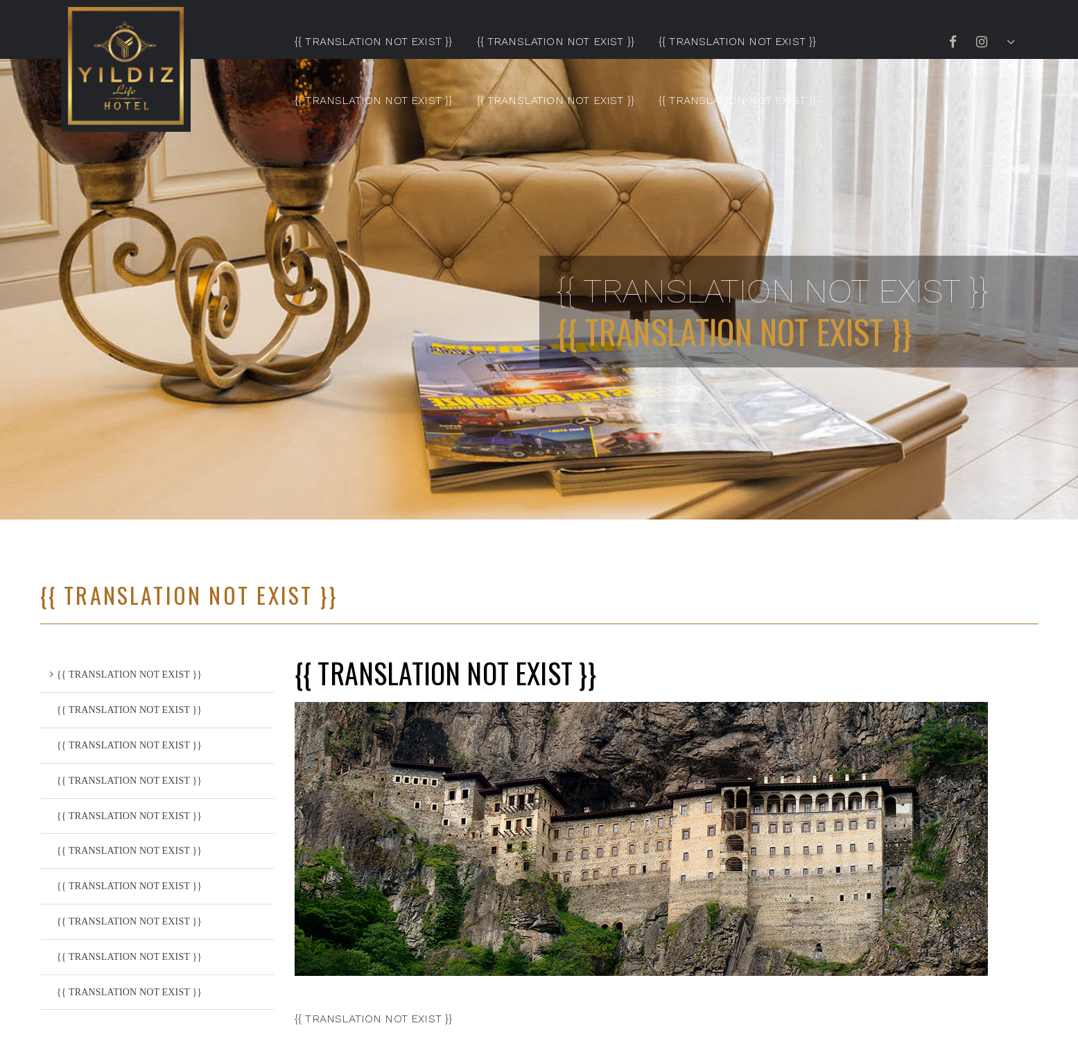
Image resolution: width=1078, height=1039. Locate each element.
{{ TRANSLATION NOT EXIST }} (373, 41)
